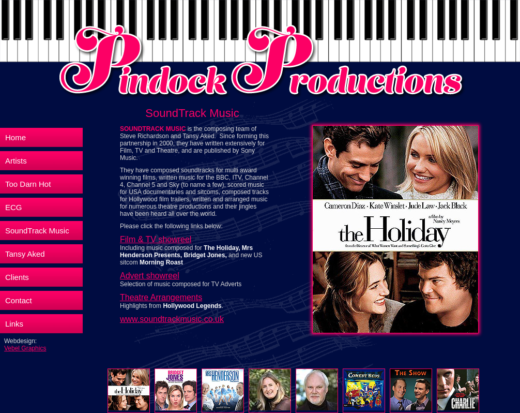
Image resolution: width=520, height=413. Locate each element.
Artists (16, 160)
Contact (18, 300)
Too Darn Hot (28, 184)
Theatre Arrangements (161, 297)
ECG (13, 207)
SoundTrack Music (37, 230)
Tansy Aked (25, 253)
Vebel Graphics (25, 348)
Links (14, 323)
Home (15, 137)
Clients (17, 277)
